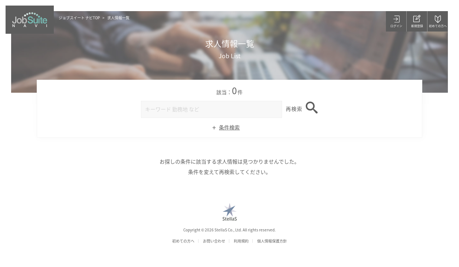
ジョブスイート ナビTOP (79, 17)
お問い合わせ (214, 241)
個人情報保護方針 (272, 241)
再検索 (294, 108)
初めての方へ (183, 241)
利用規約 (241, 241)
